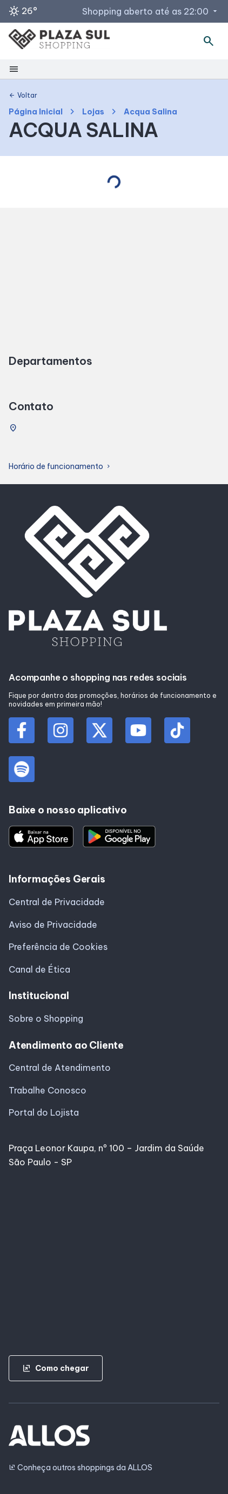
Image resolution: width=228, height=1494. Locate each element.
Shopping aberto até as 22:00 (150, 11)
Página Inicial (36, 112)
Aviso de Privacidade (53, 924)
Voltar (23, 95)
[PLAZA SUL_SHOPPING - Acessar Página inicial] (59, 41)
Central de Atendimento (60, 1067)
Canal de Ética (39, 969)
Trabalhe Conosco (47, 1090)
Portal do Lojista (44, 1112)
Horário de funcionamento (60, 466)
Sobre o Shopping (46, 1018)
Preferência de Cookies (58, 946)
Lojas (93, 112)
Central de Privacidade (57, 902)
